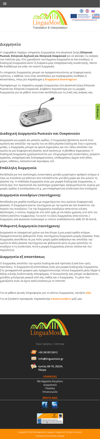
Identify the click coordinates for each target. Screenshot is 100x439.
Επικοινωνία (50, 391)
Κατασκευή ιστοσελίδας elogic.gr (50, 436)
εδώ (88, 292)
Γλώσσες (50, 388)
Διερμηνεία (50, 384)
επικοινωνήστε (61, 298)
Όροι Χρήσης (44, 344)
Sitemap (59, 344)
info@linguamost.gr (50, 359)
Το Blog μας (97, 112)
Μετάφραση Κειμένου (50, 381)
